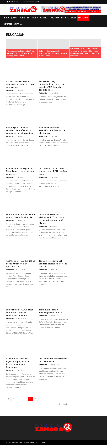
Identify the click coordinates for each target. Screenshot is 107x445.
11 (24, 399)
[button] (101, 18)
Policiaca (55, 18)
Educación (83, 18)
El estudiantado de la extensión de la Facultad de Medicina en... (52, 130)
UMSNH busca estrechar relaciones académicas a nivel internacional (20, 84)
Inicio (6, 18)
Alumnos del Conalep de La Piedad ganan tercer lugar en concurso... (20, 171)
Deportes (8, 24)
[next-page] (53, 399)
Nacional (44, 18)
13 (36, 399)
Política (65, 18)
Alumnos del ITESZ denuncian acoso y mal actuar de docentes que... (20, 264)
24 (47, 399)
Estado (34, 18)
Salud (73, 18)
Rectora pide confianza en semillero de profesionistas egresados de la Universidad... (20, 130)
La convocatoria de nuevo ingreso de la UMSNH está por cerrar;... (53, 171)
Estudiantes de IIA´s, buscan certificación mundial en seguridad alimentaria (19, 312)
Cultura (18, 24)
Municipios (24, 18)
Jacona (14, 18)
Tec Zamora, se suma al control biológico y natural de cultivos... (53, 264)
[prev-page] (8, 399)
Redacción (10, 90)
